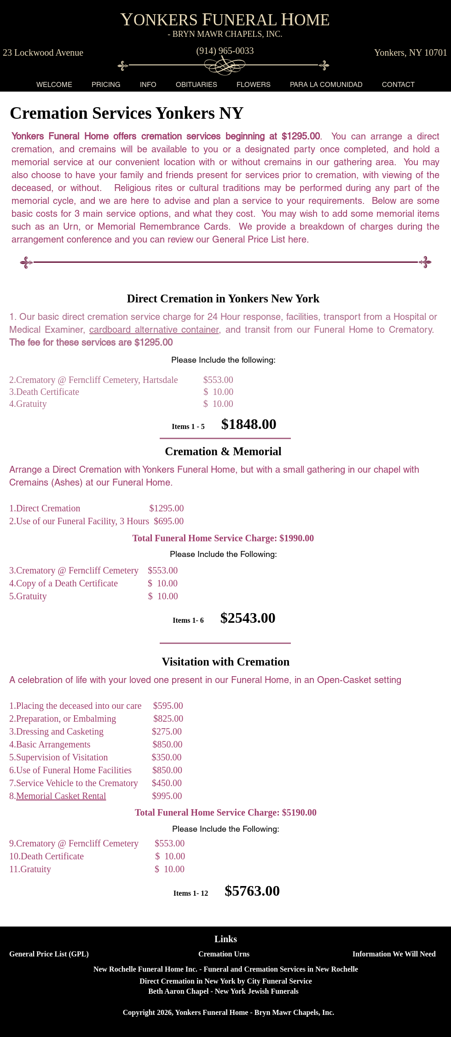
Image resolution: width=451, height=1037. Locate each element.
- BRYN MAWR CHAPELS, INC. (225, 34)
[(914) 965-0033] (225, 50)
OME (312, 20)
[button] (106, 84)
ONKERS (167, 20)
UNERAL (246, 20)
